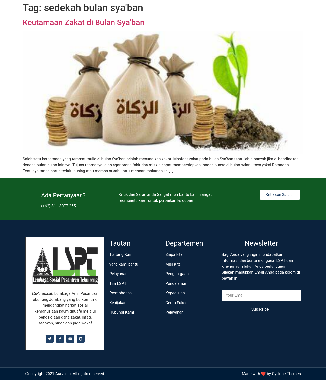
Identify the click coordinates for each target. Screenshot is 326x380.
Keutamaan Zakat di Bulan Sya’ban (83, 22)
